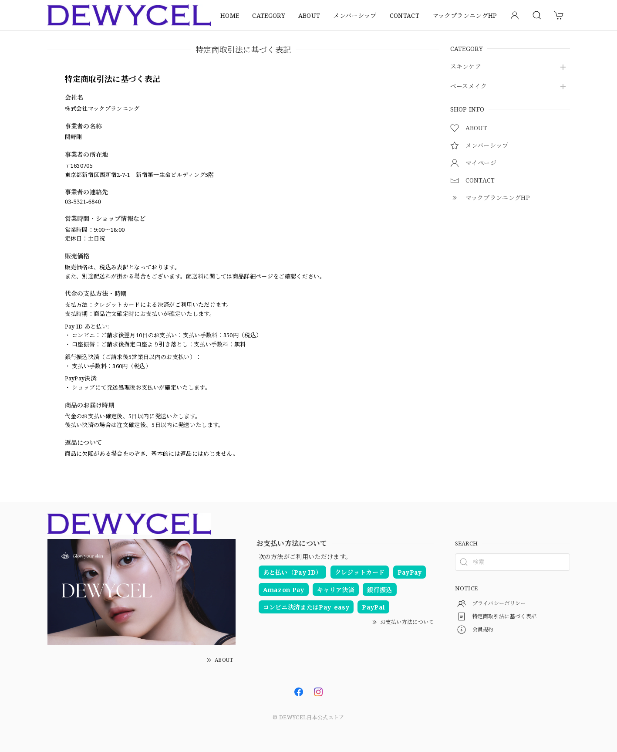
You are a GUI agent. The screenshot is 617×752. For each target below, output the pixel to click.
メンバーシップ (354, 15)
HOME (229, 15)
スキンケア (466, 67)
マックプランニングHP (464, 15)
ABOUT (309, 15)
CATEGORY (268, 15)
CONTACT (404, 15)
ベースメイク (468, 86)
